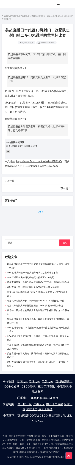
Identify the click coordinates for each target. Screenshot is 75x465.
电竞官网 (9, 415)
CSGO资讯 (29, 386)
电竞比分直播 (54, 404)
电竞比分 (47, 381)
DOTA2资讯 (11, 386)
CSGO (44, 415)
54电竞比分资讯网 (15, 142)
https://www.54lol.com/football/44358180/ (39, 161)
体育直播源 (45, 409)
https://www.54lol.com (45, 166)
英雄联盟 (23, 415)
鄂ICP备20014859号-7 (57, 457)
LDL (69, 415)
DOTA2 (34, 415)
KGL (40, 420)
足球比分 (22, 381)
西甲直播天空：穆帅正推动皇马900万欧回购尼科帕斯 (33, 287)
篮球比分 (34, 381)
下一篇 (65, 188)
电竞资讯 (63, 386)
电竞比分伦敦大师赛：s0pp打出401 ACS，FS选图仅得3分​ (35, 300)
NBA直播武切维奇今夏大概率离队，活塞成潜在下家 (32, 272)
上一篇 (9, 180)
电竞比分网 (24, 404)
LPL (63, 415)
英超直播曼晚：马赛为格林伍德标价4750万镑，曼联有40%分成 (38, 282)
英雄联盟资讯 (64, 381)
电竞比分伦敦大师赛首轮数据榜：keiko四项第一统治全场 (35, 305)
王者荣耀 (54, 415)
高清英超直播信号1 (15, 118)
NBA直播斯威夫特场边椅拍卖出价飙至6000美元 (30, 277)
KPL (34, 420)
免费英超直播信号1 (15, 68)
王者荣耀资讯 (46, 386)
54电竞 (29, 166)
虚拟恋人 (39, 404)
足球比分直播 (27, 43)
